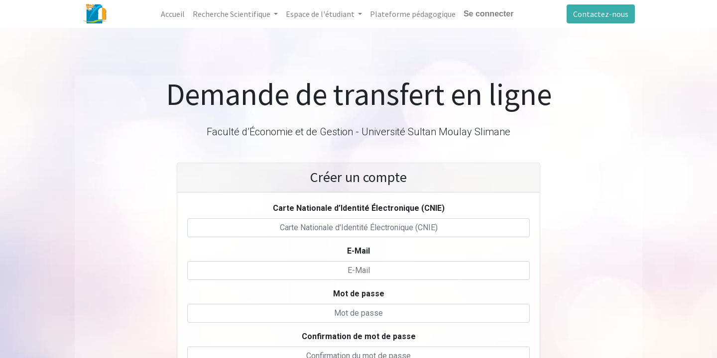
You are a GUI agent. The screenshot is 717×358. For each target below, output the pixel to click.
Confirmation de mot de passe (359, 336)
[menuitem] (173, 14)
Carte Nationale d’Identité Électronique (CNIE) (359, 208)
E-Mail (358, 251)
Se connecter (488, 13)
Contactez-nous (600, 14)
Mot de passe (358, 293)
